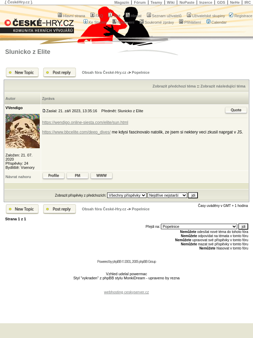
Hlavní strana (71, 16)
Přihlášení (190, 22)
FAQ (96, 16)
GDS (221, 2)
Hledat (134, 16)
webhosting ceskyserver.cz (126, 292)
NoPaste (186, 2)
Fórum (140, 2)
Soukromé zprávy (157, 22)
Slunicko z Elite (27, 51)
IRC (247, 2)
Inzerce (205, 2)
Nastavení (123, 22)
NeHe (235, 2)
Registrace (240, 16)
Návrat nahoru (18, 177)
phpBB (117, 262)
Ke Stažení (95, 22)
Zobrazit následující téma (222, 86)
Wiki (171, 2)
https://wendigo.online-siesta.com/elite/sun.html (85, 122)
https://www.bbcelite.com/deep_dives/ (76, 132)
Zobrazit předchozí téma (174, 86)
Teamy (156, 2)
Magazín (121, 2)
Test (114, 16)
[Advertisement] (126, 304)
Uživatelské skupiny (206, 16)
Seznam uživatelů (164, 16)
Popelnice (141, 72)
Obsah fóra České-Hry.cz (104, 72)
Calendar (216, 22)
